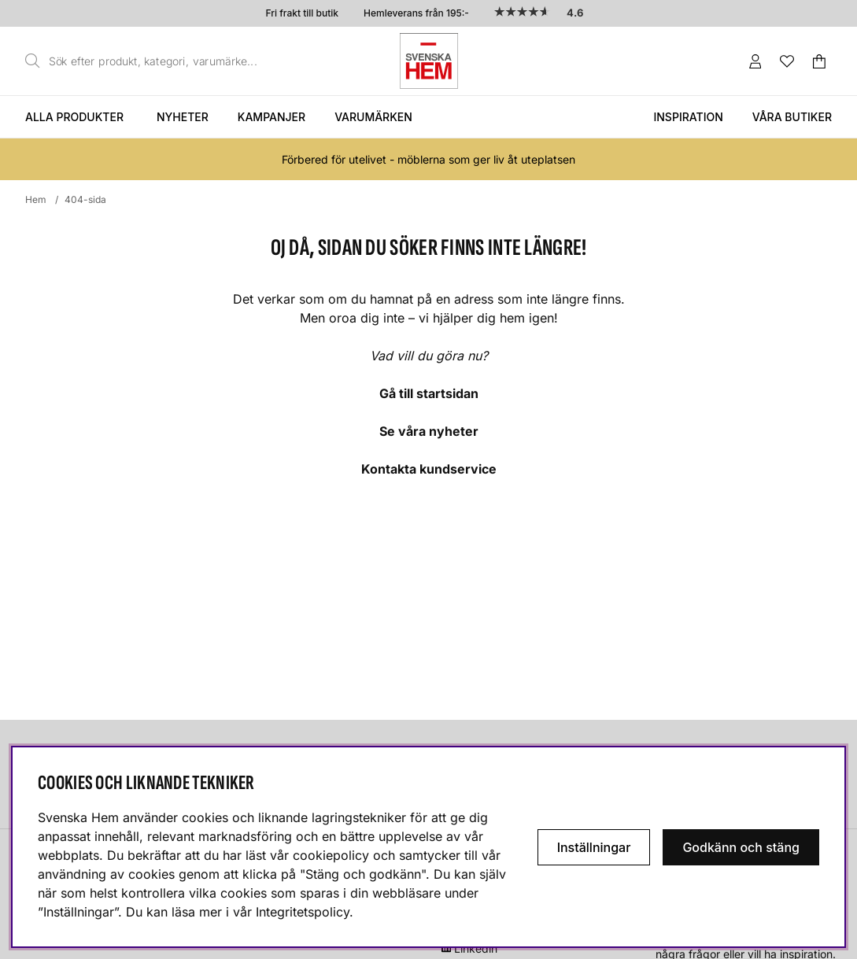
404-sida (85, 199)
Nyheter (183, 117)
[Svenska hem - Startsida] (429, 61)
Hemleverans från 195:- (416, 13)
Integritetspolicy (302, 912)
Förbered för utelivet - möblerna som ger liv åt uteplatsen (428, 159)
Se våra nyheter (428, 431)
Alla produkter (74, 117)
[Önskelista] (787, 61)
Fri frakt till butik (302, 13)
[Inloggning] (755, 61)
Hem (35, 199)
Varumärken (373, 117)
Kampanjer (271, 117)
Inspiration (687, 117)
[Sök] (145, 61)
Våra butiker (792, 117)
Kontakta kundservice (429, 469)
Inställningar (594, 847)
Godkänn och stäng (741, 847)
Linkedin (475, 948)
